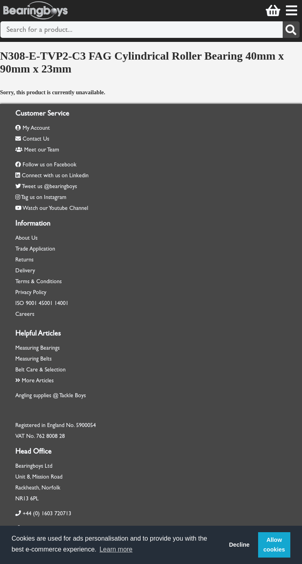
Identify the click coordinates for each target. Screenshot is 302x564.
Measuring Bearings (37, 347)
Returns (24, 259)
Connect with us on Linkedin (55, 175)
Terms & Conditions (38, 281)
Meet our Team (37, 149)
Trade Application (35, 248)
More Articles (34, 380)
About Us (26, 237)
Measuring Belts (33, 358)
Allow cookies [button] (274, 545)
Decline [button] (239, 544)
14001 (61, 303)
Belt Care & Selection (40, 369)
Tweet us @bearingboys (49, 186)
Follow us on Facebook (50, 164)
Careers (24, 314)
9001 (31, 303)
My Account (32, 127)
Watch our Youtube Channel (55, 208)
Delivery (25, 270)
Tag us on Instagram (43, 197)
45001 (46, 303)
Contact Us (32, 138)
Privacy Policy (30, 292)
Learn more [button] (115, 549)
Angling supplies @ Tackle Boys (50, 395)
